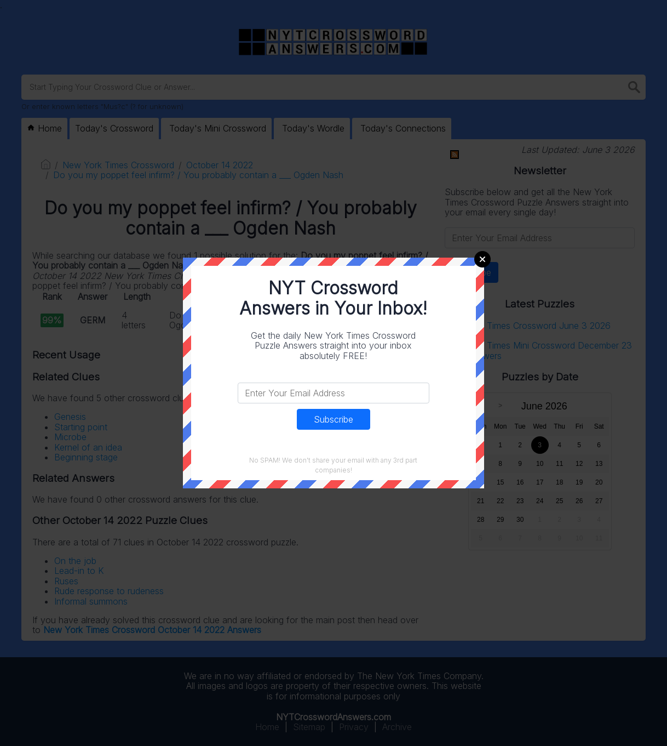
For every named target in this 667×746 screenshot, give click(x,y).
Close (482, 259)
